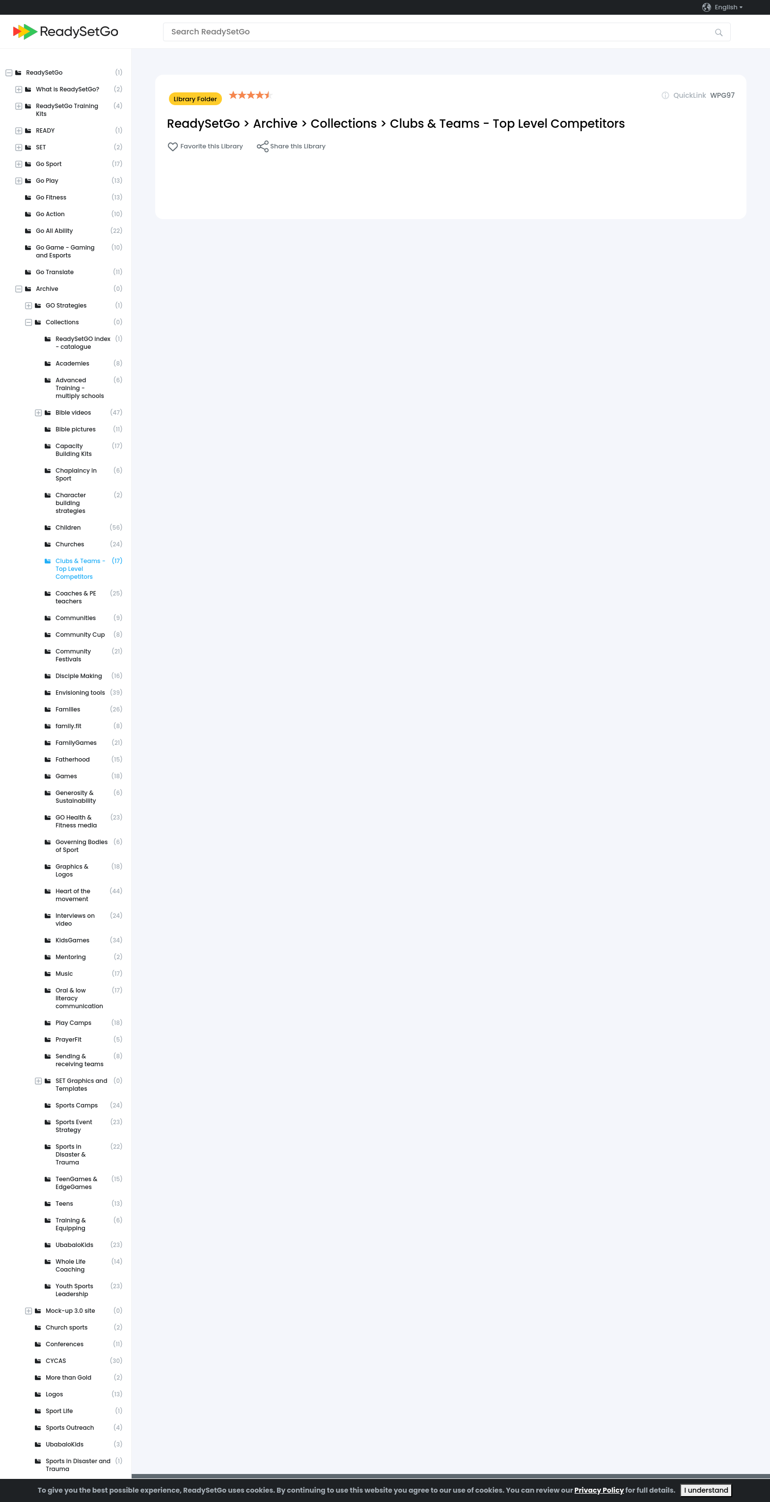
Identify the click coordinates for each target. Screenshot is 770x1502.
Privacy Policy (599, 1490)
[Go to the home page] (66, 31)
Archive (275, 123)
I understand (706, 1490)
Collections (344, 123)
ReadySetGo (203, 123)
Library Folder (195, 99)
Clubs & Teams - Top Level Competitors (507, 123)
